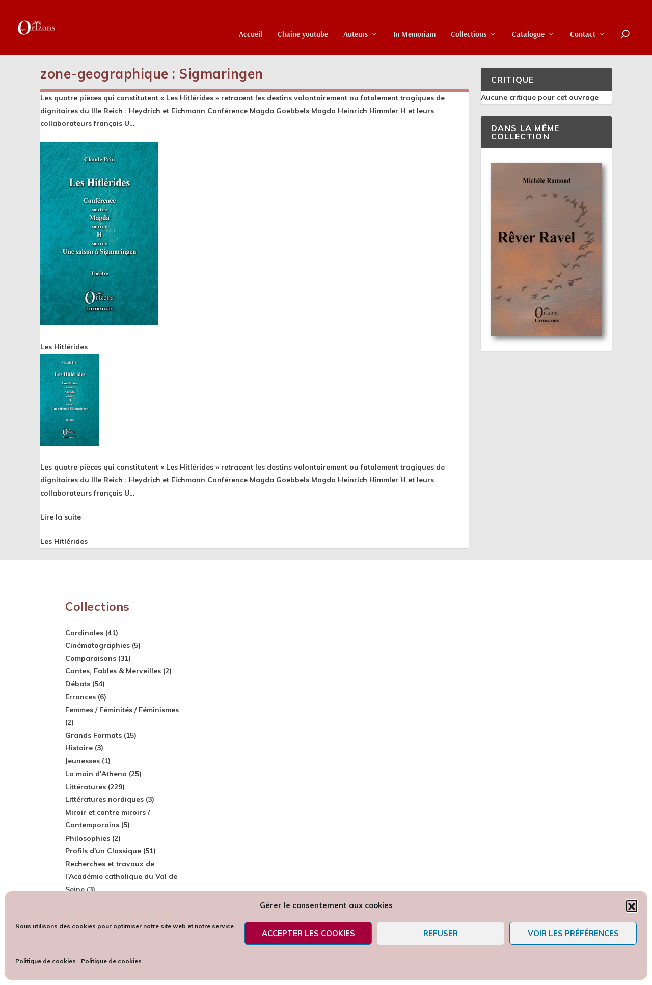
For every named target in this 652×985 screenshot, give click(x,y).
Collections (468, 20)
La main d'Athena (96, 772)
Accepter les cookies (308, 933)
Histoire (79, 746)
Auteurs (355, 20)
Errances (80, 695)
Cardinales (84, 631)
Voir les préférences (573, 933)
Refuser (440, 933)
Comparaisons (90, 656)
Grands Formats (93, 733)
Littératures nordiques (104, 797)
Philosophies (87, 836)
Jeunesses (82, 759)
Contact (582, 20)
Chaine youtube (303, 20)
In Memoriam (414, 20)
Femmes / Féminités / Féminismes (122, 708)
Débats (77, 682)
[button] (632, 905)
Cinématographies (97, 644)
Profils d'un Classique (103, 849)
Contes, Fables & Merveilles (113, 669)
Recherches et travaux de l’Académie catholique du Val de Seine (121, 875)
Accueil (250, 20)
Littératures (85, 785)
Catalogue (528, 20)
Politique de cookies (45, 961)
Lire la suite (60, 515)
